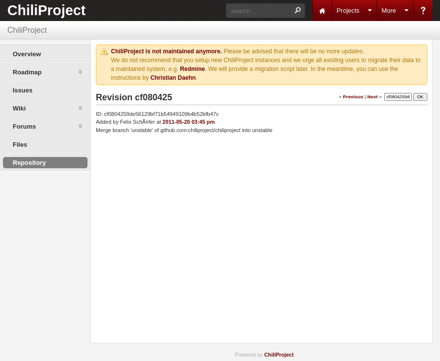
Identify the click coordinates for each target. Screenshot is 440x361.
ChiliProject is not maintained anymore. (166, 51)
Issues (22, 90)
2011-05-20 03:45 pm (188, 122)
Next (372, 96)
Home (322, 10)
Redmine (192, 69)
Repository (29, 162)
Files (20, 144)
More (388, 10)
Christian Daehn (173, 77)
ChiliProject (46, 10)
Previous (353, 96)
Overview (27, 54)
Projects (347, 10)
